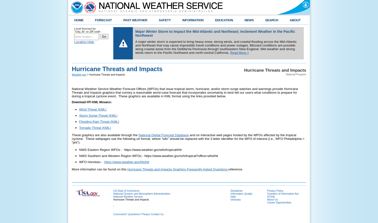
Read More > (239, 53)
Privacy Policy (275, 190)
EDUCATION (224, 20)
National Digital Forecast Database (163, 135)
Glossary (236, 199)
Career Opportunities (279, 202)
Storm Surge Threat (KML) (98, 115)
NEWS (249, 20)
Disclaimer (237, 190)
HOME (79, 20)
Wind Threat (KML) (92, 109)
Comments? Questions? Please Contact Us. (138, 214)
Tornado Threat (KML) (95, 128)
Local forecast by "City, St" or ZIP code (87, 30)
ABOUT (295, 20)
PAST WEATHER (135, 20)
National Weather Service (128, 196)
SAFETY (165, 20)
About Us (272, 199)
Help (233, 196)
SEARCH (271, 20)
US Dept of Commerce (126, 190)
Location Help (84, 42)
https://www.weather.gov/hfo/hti (126, 162)
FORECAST (103, 20)
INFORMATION (193, 20)
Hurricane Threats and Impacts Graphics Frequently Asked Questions (177, 169)
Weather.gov (79, 74)
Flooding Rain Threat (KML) (99, 121)
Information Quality (241, 193)
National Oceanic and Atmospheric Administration (141, 193)
